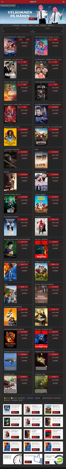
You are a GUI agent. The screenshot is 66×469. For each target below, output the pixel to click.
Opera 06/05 (55, 241)
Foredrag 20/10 (55, 354)
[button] (3, 20)
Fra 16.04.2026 (24, 152)
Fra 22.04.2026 (24, 174)
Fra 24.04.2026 (55, 197)
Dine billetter (43, 25)
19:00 (27, 39)
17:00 (22, 62)
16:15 (20, 39)
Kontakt (37, 25)
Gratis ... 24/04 (24, 219)
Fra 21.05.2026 (24, 331)
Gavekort (31, 25)
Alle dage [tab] (33, 31)
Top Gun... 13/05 (55, 309)
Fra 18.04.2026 (55, 107)
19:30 (53, 84)
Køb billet (33, 18)
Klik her (28, 462)
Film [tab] (17, 28)
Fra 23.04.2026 (55, 174)
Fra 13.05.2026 (55, 286)
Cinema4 (30, 2)
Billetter (15, 412)
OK (47, 462)
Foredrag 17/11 (55, 376)
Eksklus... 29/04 (55, 219)
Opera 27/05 (55, 331)
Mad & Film (50, 25)
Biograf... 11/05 (24, 286)
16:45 (53, 39)
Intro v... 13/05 (24, 309)
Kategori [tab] (48, 28)
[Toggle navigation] (2, 2)
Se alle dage (24, 42)
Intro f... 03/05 (24, 241)
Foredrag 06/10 (24, 354)
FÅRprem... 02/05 (55, 264)
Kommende (24, 25)
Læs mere (24, 46)
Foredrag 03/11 (24, 376)
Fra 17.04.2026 (55, 129)
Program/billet (16, 25)
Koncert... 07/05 (24, 264)
